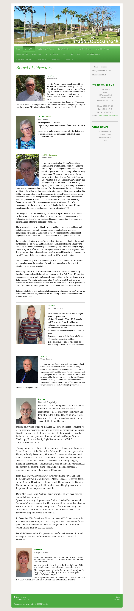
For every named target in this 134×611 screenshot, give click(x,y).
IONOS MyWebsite (41, 604)
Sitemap (23, 597)
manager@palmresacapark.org (108, 115)
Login (118, 597)
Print (17, 597)
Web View (116, 599)
